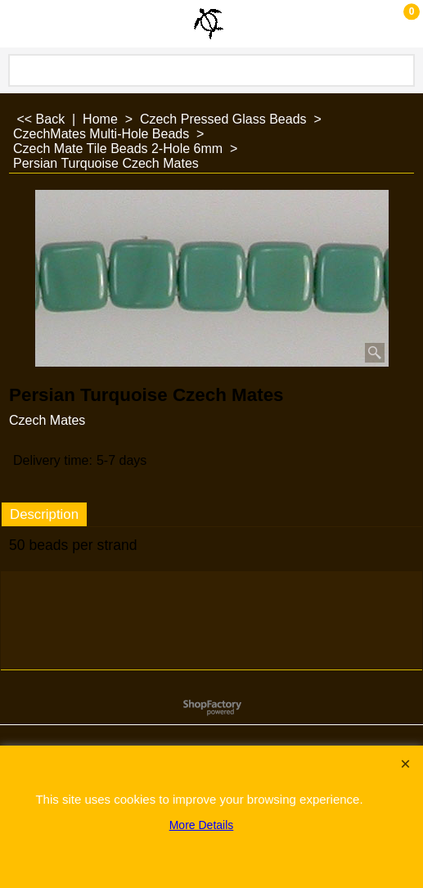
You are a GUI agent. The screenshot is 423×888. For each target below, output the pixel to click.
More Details (201, 825)
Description (44, 514)
